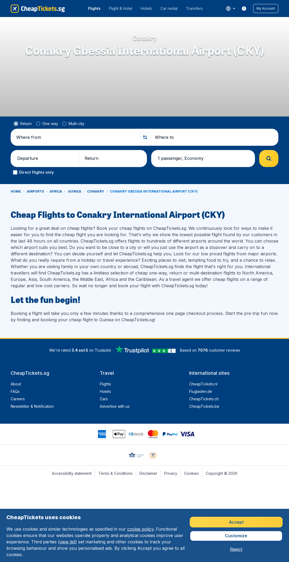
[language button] (230, 8)
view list (67, 541)
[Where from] (76, 137)
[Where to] (214, 137)
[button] (265, 8)
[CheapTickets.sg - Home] (38, 8)
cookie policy (140, 529)
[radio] (23, 124)
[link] (244, 8)
